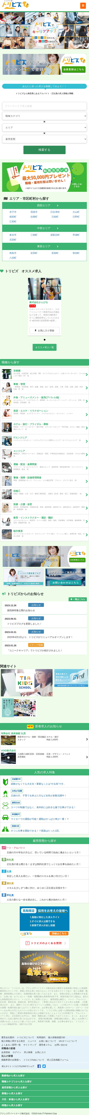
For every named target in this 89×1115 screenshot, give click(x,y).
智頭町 (76, 253)
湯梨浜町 (55, 235)
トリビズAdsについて (33, 1060)
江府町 (12, 221)
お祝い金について (47, 1041)
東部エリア (43, 246)
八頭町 (12, 257)
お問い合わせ (61, 1045)
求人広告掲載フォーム (57, 1060)
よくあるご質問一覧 (11, 1045)
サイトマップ (29, 1045)
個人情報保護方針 (56, 1037)
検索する (44, 149)
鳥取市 (12, 253)
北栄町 (12, 239)
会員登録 (5, 1052)
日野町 (76, 216)
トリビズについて (25, 1037)
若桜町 (55, 253)
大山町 (76, 212)
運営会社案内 (7, 1037)
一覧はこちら (79, 599)
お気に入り (40, 1052)
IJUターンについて (68, 1041)
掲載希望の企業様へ (11, 1060)
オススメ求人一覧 (44, 347)
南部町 (12, 216)
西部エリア (43, 205)
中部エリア (43, 228)
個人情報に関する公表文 (13, 1041)
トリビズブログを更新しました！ (24, 623)
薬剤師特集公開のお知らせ (21, 610)
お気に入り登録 (46, 330)
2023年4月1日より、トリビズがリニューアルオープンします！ (40, 637)
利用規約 (41, 1037)
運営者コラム (45, 1045)
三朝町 (33, 235)
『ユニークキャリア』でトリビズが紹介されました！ (35, 650)
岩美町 (33, 253)
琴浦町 (76, 235)
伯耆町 (33, 216)
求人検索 (28, 1052)
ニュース (32, 1041)
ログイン (17, 1052)
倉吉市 (12, 235)
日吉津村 (55, 212)
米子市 (12, 212)
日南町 (55, 216)
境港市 (33, 212)
